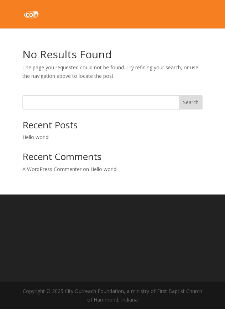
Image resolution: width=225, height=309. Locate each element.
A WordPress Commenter (52, 169)
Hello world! (35, 137)
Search (191, 102)
